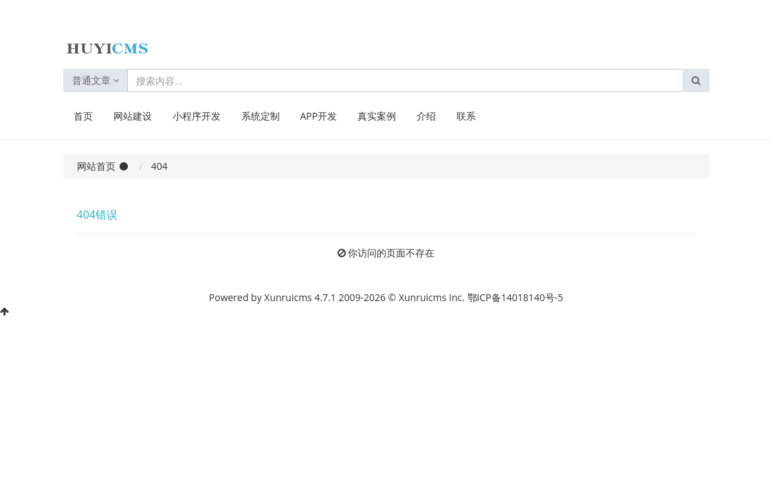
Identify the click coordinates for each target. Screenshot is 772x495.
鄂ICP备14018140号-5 (515, 297)
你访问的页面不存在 (391, 252)
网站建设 (132, 115)
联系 (466, 115)
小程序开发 (197, 115)
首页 (83, 115)
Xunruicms (287, 297)
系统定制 (260, 115)
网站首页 (96, 166)
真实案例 (376, 115)
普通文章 (96, 80)
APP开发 (319, 115)
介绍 (426, 115)
